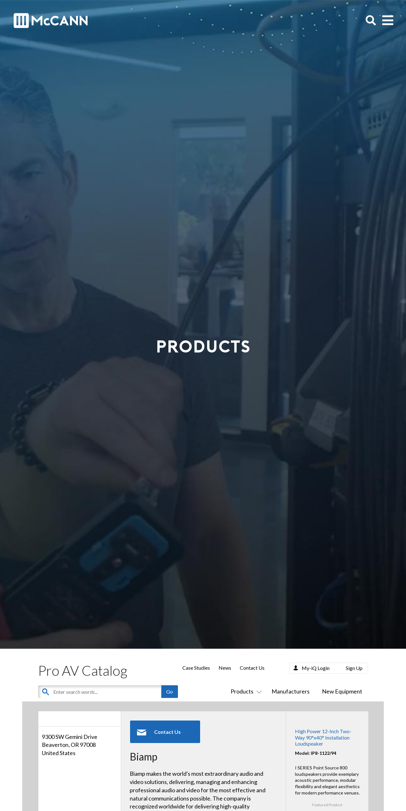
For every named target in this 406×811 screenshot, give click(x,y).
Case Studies (196, 668)
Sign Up (354, 668)
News (225, 668)
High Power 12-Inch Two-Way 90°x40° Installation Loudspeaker (323, 737)
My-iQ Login (316, 668)
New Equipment (342, 691)
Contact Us (252, 668)
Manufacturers (291, 691)
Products (245, 691)
